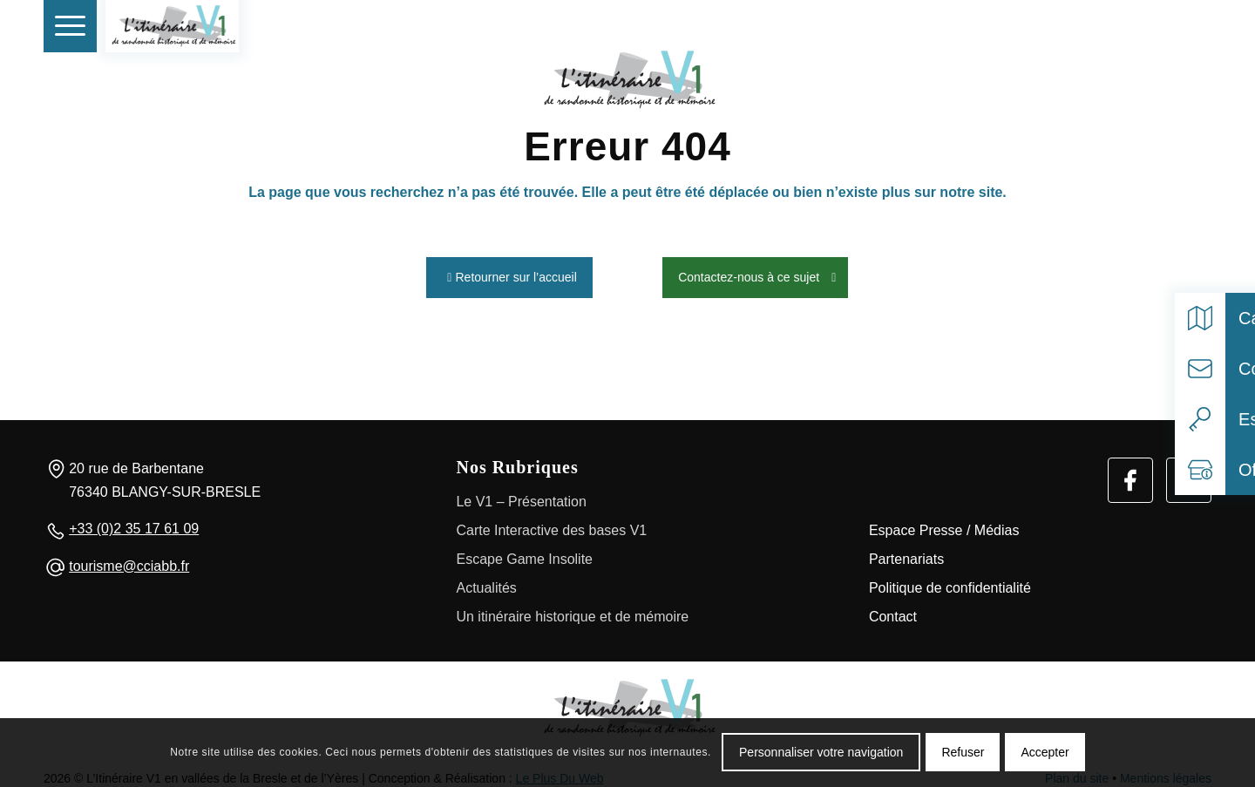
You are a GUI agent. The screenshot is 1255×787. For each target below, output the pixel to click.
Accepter (1044, 752)
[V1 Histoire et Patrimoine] (172, 26)
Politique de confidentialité (950, 582)
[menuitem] (70, 26)
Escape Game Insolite (524, 553)
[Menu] (70, 26)
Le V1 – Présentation (521, 496)
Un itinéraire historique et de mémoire (572, 611)
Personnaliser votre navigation (821, 752)
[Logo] (627, 703)
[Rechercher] (1149, 26)
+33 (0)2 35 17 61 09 (134, 523)
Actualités (486, 582)
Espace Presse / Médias (944, 525)
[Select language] (1188, 26)
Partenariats (906, 553)
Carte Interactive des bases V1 (551, 525)
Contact (893, 611)
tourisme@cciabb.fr (129, 560)
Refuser (962, 752)
